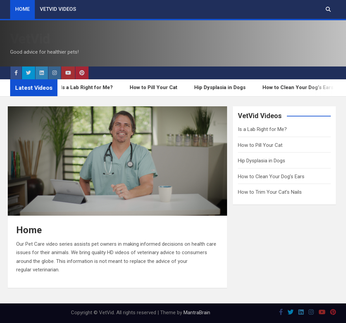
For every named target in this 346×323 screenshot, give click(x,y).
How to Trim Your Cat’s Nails (270, 192)
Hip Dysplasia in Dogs (222, 87)
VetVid (30, 39)
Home (22, 9)
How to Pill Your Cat (155, 87)
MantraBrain (196, 312)
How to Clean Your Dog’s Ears (300, 87)
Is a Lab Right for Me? (89, 87)
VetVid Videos (58, 9)
